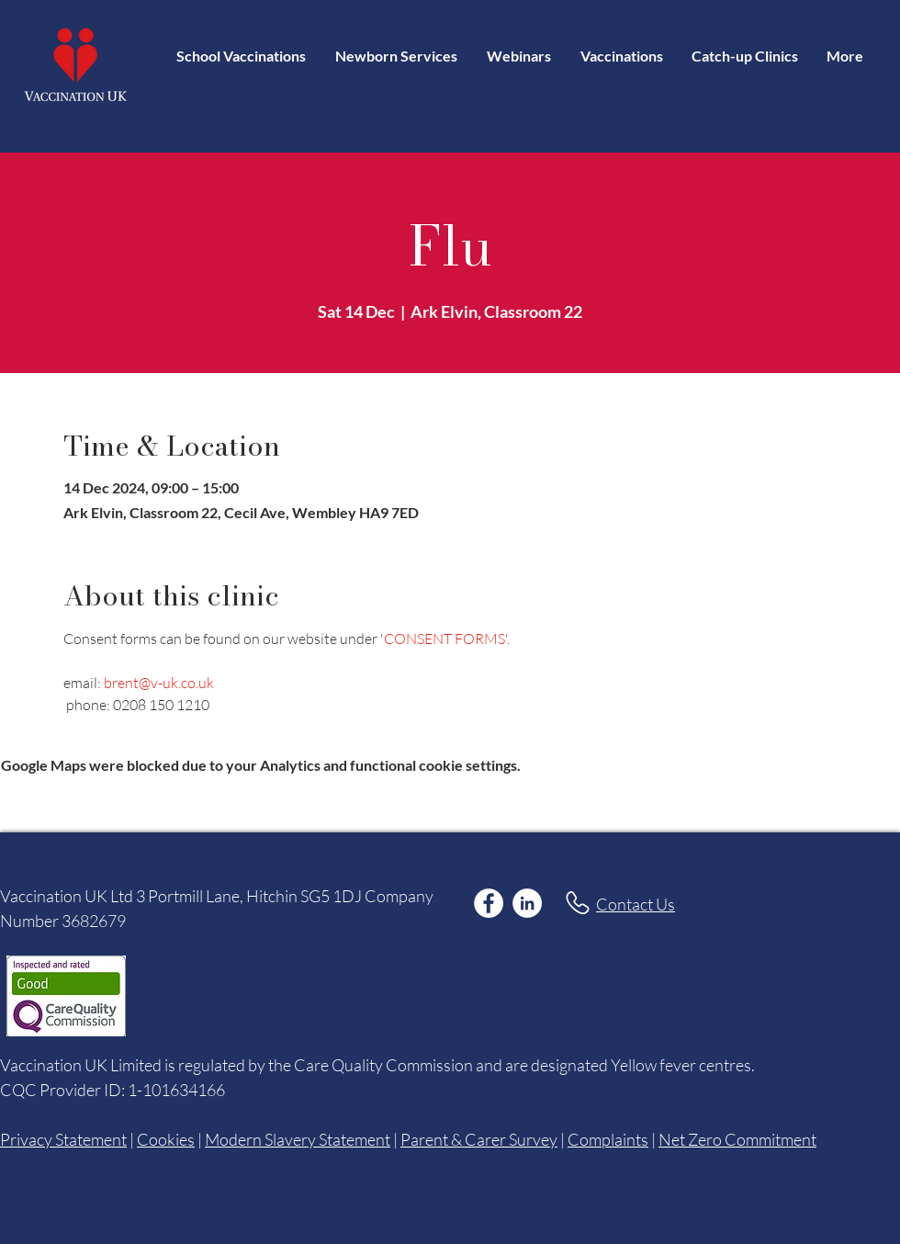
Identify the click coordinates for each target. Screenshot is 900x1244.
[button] (621, 56)
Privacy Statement (63, 1139)
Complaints (608, 1139)
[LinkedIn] (527, 903)
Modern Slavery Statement (297, 1139)
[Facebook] (488, 903)
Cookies (166, 1139)
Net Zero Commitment (737, 1139)
